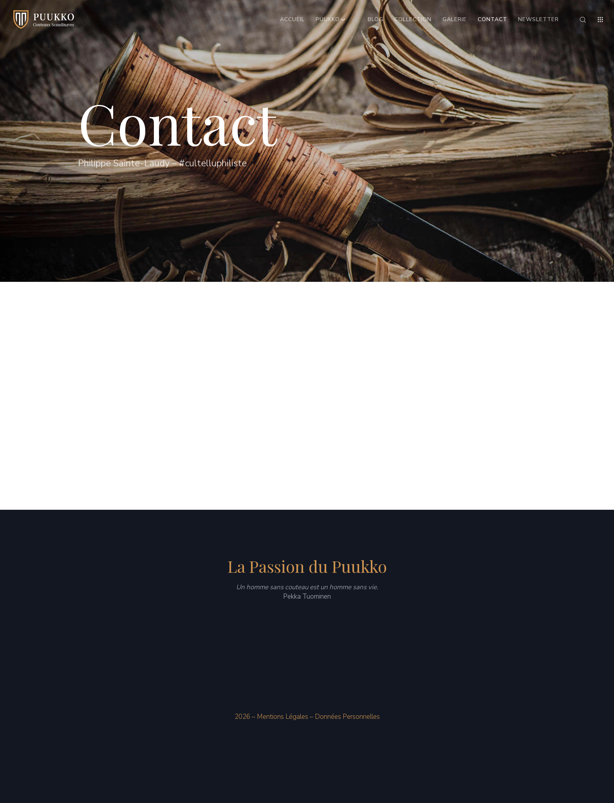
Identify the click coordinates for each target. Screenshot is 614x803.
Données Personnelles (347, 716)
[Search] (578, 19)
